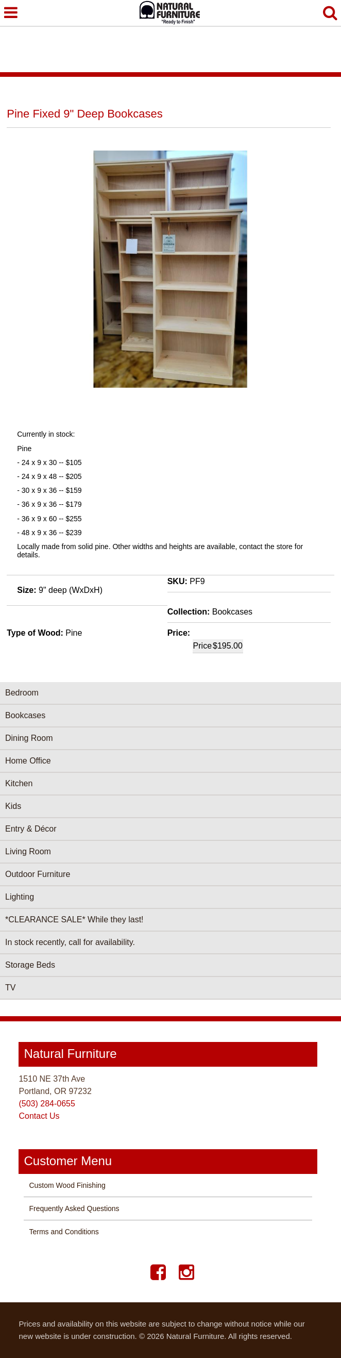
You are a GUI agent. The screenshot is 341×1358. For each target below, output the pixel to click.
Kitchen (18, 783)
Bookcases (25, 715)
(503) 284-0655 (47, 1103)
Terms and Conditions (63, 1232)
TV (10, 987)
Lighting (19, 896)
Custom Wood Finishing (67, 1185)
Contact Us (39, 1116)
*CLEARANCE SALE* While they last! (74, 919)
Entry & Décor (31, 828)
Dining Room (29, 738)
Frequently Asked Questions (74, 1208)
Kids (13, 806)
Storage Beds (30, 964)
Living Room (28, 851)
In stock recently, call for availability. (70, 942)
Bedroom (22, 692)
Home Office (28, 760)
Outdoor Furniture (37, 874)
